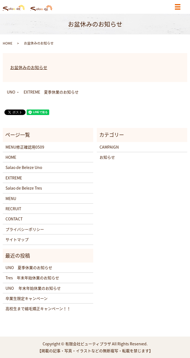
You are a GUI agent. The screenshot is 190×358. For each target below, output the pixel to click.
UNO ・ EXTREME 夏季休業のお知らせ (43, 92)
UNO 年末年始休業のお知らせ (33, 288)
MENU (10, 198)
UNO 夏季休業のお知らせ (28, 267)
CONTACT (14, 219)
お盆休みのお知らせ (28, 67)
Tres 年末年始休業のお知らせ (32, 277)
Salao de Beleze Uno (23, 167)
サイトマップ (17, 239)
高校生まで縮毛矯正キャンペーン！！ (38, 308)
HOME (7, 43)
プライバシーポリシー (24, 229)
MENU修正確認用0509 (24, 147)
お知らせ (107, 157)
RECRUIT (13, 208)
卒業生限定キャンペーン (26, 298)
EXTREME (13, 178)
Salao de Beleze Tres (23, 188)
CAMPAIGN (109, 147)
